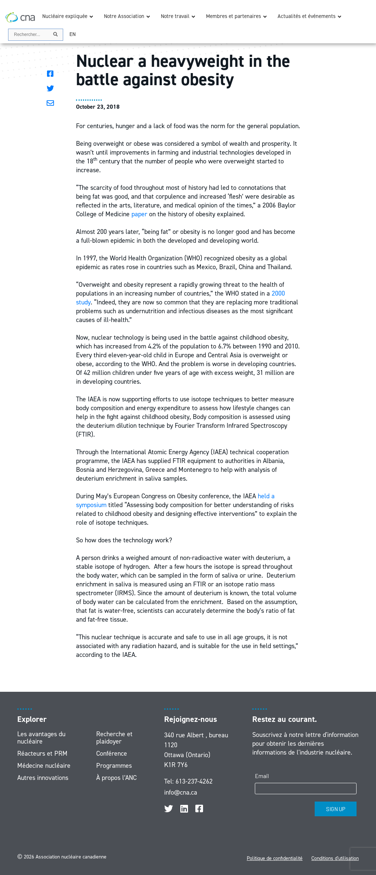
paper (139, 214)
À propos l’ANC (116, 777)
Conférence (111, 753)
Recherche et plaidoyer (114, 737)
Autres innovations (42, 777)
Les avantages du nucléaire (41, 737)
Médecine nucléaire (43, 765)
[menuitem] (72, 34)
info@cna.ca (180, 792)
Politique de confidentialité (275, 858)
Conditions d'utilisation (335, 858)
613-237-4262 (194, 781)
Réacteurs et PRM (42, 753)
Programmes (114, 765)
